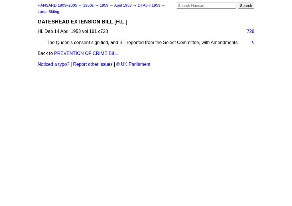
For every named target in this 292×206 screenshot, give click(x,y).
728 (250, 31)
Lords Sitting (48, 11)
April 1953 (123, 5)
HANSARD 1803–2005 (57, 5)
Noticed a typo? (53, 64)
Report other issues (93, 64)
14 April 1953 (149, 5)
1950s (89, 5)
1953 (105, 5)
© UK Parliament (133, 64)
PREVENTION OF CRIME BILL (86, 53)
